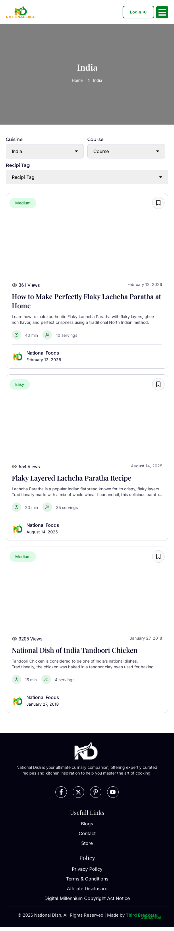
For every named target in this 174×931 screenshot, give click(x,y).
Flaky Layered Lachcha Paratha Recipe (71, 477)
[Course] (126, 151)
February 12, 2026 (43, 359)
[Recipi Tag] (87, 177)
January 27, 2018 (42, 704)
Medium (22, 202)
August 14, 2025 (42, 531)
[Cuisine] (45, 151)
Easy (19, 384)
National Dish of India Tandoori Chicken (75, 650)
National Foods (42, 353)
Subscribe (151, 917)
